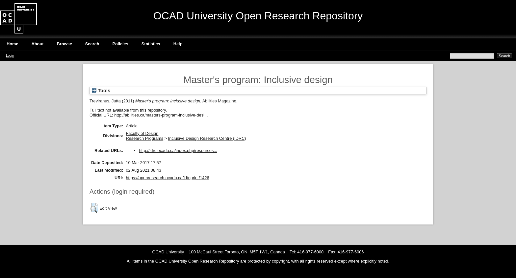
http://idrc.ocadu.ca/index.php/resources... (178, 150)
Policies (120, 43)
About (38, 43)
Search (92, 43)
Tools (101, 90)
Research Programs (144, 138)
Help (178, 43)
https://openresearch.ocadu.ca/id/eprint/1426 (167, 177)
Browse (64, 43)
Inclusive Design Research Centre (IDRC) (207, 138)
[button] (94, 208)
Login (10, 55)
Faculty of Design (142, 133)
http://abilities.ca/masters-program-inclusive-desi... (161, 115)
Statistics (151, 43)
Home (12, 43)
